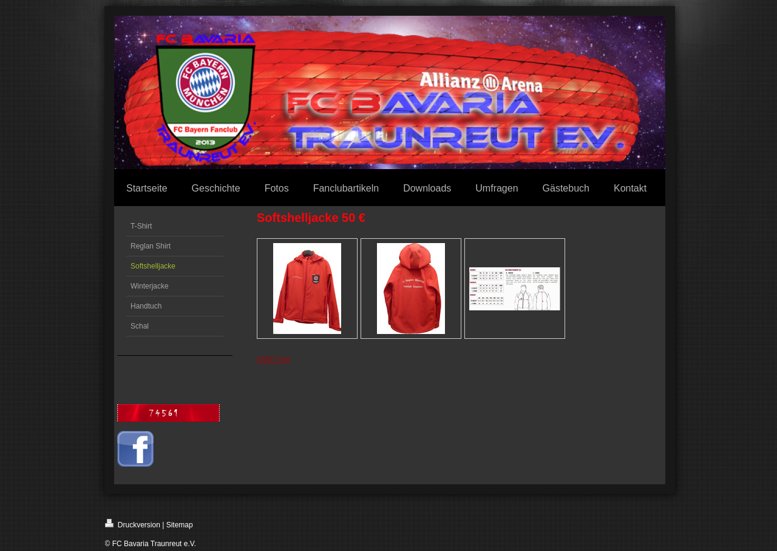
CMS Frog (273, 359)
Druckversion (132, 524)
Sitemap (179, 525)
